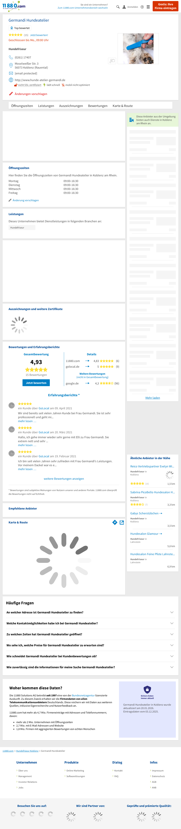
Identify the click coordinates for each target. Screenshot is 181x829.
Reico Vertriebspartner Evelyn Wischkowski (152, 466)
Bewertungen (98, 106)
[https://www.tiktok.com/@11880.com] (22, 814)
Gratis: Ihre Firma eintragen (165, 6)
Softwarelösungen (75, 776)
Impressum (158, 770)
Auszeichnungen (71, 106)
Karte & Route (123, 106)
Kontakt (118, 770)
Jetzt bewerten (36, 383)
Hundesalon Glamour (144, 534)
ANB (154, 787)
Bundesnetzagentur (83, 695)
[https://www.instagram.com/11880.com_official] (32, 814)
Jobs (20, 787)
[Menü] (150, 6)
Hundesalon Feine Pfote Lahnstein (152, 554)
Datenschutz (158, 776)
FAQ (116, 776)
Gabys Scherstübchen (144, 513)
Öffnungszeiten (22, 106)
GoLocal (44, 408)
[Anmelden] (131, 6)
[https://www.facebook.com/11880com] (13, 814)
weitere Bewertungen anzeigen (64, 479)
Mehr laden (152, 398)
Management (25, 776)
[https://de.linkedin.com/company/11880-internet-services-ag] (50, 814)
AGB (154, 781)
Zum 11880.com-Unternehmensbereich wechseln (83, 7)
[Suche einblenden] (119, 6)
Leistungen (46, 106)
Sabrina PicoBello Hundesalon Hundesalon (152, 492)
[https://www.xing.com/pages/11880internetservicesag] (41, 814)
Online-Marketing (75, 770)
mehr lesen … (27, 421)
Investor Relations (27, 781)
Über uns (23, 770)
